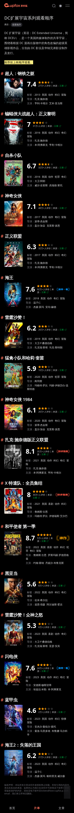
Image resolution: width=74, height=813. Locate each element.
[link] (12, 808)
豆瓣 (63, 85)
